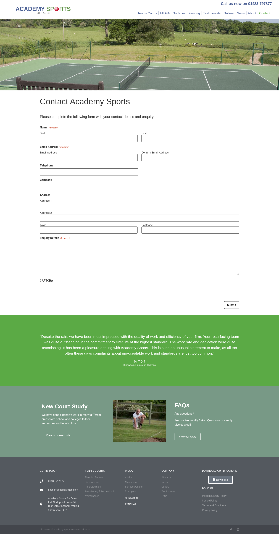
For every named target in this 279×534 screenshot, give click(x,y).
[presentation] (67, 290)
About (252, 13)
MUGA (165, 13)
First (42, 133)
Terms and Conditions (214, 505)
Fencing (194, 13)
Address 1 (46, 200)
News (241, 13)
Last (144, 133)
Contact (264, 13)
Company (46, 180)
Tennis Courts (147, 13)
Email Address (48, 152)
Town (43, 224)
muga (129, 470)
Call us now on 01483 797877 (246, 3)
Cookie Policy (209, 500)
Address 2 (46, 212)
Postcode (147, 224)
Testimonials (211, 13)
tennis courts (95, 470)
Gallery (229, 13)
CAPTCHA (46, 280)
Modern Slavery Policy (214, 495)
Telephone (46, 165)
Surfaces (179, 13)
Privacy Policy (209, 510)
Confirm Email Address (155, 152)
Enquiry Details (55, 238)
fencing (130, 504)
